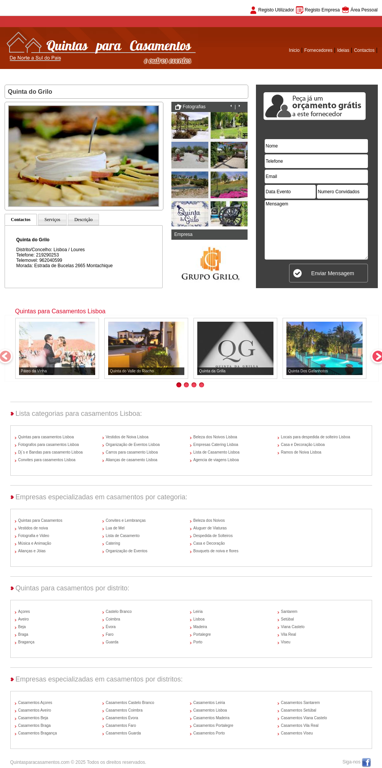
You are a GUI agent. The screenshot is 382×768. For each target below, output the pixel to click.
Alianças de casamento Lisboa (132, 460)
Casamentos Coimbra (124, 710)
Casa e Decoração (209, 543)
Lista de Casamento (123, 536)
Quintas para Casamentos (40, 520)
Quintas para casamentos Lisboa (46, 437)
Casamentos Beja (33, 718)
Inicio (294, 50)
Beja (22, 627)
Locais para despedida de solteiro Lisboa (315, 437)
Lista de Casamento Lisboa (216, 452)
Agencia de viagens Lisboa (216, 460)
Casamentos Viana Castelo (304, 718)
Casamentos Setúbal (298, 710)
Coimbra (113, 619)
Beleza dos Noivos (209, 520)
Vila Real (288, 634)
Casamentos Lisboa (210, 710)
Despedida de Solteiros (213, 536)
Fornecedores (318, 50)
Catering (113, 543)
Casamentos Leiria (209, 703)
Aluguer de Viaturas (210, 528)
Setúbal (287, 619)
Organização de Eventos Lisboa (133, 445)
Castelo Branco (119, 611)
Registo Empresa (322, 10)
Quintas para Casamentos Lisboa (60, 311)
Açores (24, 611)
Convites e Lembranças (126, 520)
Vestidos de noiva (33, 528)
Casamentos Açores (35, 703)
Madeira (200, 627)
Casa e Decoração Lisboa (303, 445)
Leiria (198, 611)
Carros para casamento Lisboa (132, 452)
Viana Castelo (293, 627)
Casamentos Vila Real (300, 725)
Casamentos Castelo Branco (130, 703)
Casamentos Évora (122, 718)
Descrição (83, 219)
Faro (110, 634)
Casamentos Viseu (297, 733)
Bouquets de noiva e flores (215, 551)
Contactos (364, 50)
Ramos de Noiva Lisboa (301, 452)
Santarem (289, 611)
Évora (111, 627)
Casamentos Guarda (123, 733)
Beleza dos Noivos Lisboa (215, 437)
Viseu (286, 642)
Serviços (52, 219)
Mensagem (316, 230)
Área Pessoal (363, 10)
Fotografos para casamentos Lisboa (48, 445)
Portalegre (202, 634)
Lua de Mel (115, 528)
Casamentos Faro (121, 725)
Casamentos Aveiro (34, 710)
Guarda (112, 642)
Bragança (26, 642)
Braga (23, 634)
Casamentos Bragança (37, 733)
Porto (198, 642)
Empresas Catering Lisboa (215, 445)
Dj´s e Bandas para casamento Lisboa (50, 452)
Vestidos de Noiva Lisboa (127, 437)
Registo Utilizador (276, 10)
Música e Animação (34, 543)
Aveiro (23, 619)
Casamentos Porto (209, 733)
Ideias (343, 50)
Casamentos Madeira (211, 718)
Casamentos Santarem (300, 703)
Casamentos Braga (34, 725)
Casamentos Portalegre (213, 725)
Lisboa (199, 619)
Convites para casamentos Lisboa (47, 460)
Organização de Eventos (127, 551)
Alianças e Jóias (32, 551)
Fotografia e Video (34, 536)
